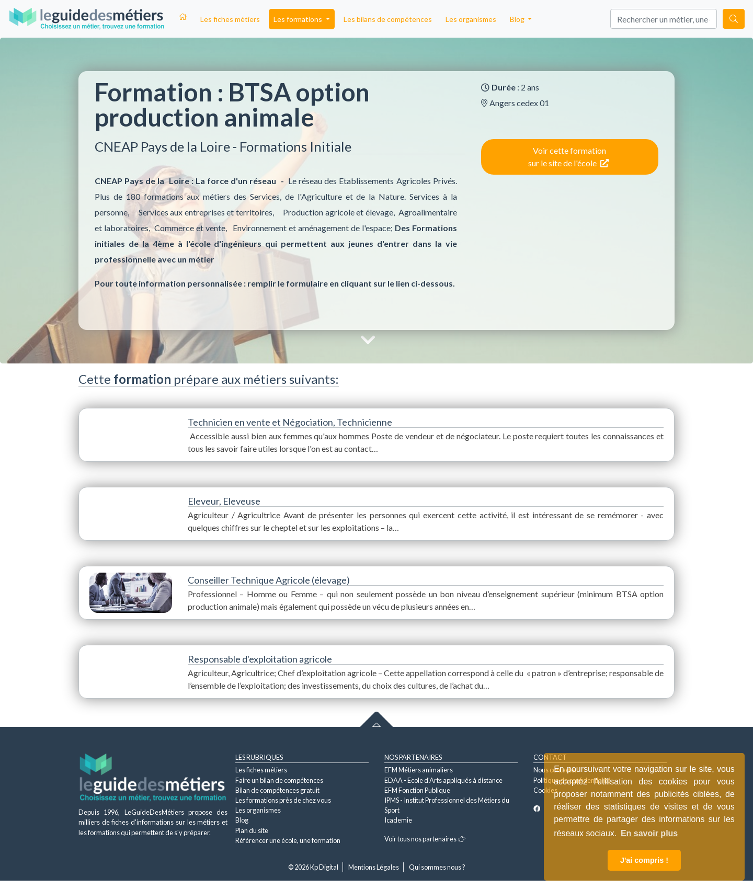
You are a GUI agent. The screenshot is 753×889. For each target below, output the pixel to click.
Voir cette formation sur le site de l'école (568, 156)
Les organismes (471, 19)
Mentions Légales (373, 867)
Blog (241, 820)
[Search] (663, 19)
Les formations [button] (298, 19)
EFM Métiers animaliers (418, 770)
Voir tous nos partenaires (424, 839)
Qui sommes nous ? (437, 867)
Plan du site (251, 830)
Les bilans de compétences (388, 19)
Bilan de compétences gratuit (277, 790)
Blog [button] (518, 19)
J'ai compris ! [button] (644, 860)
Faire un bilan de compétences (279, 780)
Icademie (398, 820)
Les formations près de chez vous (283, 800)
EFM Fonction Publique (417, 790)
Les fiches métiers (230, 19)
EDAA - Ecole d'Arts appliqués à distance (443, 780)
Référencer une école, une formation (287, 840)
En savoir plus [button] (649, 833)
